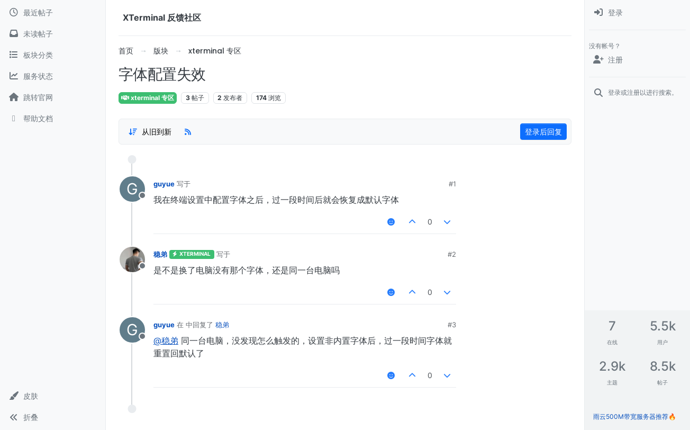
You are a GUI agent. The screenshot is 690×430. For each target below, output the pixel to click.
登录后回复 (543, 131)
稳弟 (160, 254)
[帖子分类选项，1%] (149, 132)
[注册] (637, 59)
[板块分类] (52, 55)
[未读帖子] (52, 33)
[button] (52, 396)
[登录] (637, 12)
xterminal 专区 (147, 98)
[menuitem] (637, 12)
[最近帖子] (52, 12)
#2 (452, 254)
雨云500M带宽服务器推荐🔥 (634, 416)
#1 (452, 184)
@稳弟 (165, 340)
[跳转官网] (52, 97)
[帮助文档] (52, 118)
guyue (164, 184)
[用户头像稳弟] (132, 259)
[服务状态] (52, 76)
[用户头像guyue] (132, 189)
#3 (452, 324)
